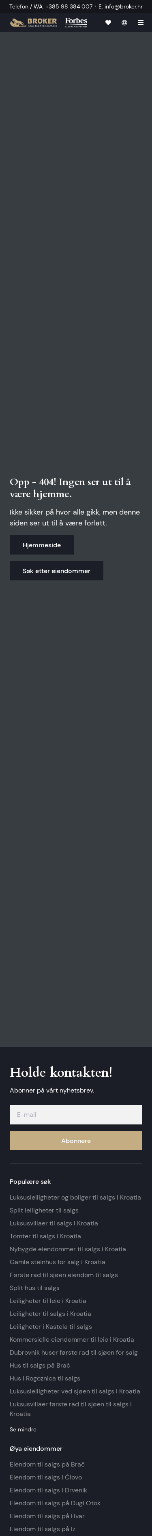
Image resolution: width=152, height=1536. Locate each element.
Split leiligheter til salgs (44, 1210)
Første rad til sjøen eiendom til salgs (64, 1275)
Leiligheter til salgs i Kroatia (50, 1313)
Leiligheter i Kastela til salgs (51, 1326)
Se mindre (23, 1429)
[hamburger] (141, 23)
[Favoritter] (108, 23)
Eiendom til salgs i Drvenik (48, 1490)
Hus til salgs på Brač (40, 1365)
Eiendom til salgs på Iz (42, 1529)
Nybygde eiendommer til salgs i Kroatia (68, 1249)
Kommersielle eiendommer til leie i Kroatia (72, 1339)
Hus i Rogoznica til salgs (45, 1378)
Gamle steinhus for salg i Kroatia (57, 1262)
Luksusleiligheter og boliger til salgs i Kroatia (75, 1197)
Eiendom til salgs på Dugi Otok (55, 1503)
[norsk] (124, 23)
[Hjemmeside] (48, 22)
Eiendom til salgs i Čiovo (46, 1477)
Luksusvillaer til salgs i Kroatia (54, 1223)
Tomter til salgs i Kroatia (45, 1236)
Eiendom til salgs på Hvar (47, 1516)
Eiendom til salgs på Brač (47, 1464)
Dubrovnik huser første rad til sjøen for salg (74, 1352)
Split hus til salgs (35, 1288)
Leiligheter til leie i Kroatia (48, 1301)
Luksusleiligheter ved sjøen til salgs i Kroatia (75, 1391)
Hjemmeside (42, 545)
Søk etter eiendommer (56, 571)
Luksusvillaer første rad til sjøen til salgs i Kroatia (71, 1409)
